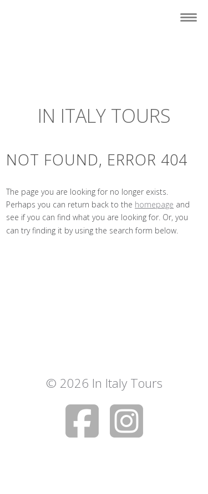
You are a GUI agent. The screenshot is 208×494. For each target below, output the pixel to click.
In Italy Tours (104, 115)
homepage (154, 204)
